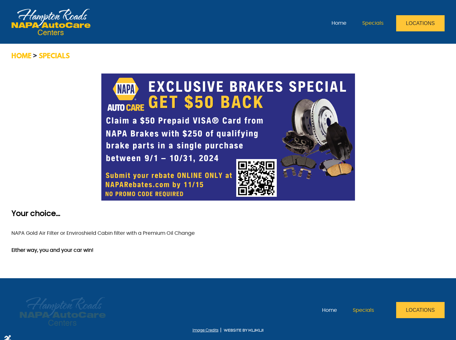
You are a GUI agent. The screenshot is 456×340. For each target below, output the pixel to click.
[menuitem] (339, 23)
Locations (420, 23)
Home (339, 23)
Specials (372, 23)
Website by (243, 330)
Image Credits (205, 330)
